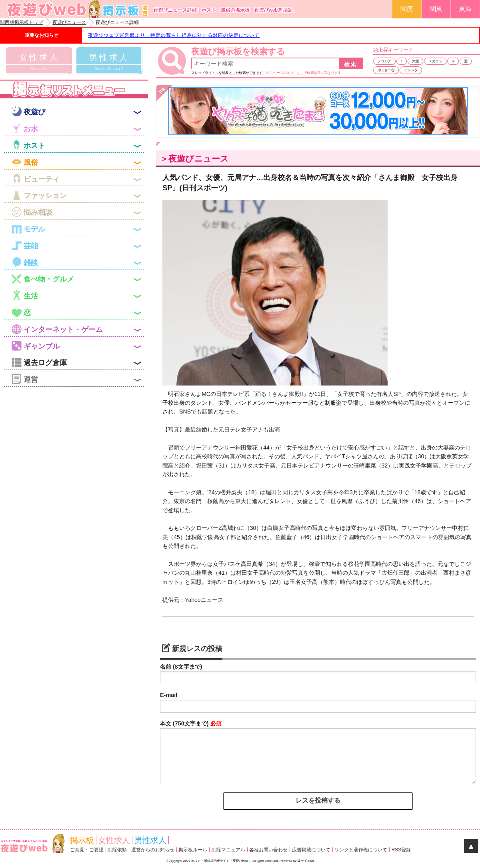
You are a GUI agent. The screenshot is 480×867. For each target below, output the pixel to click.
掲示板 (82, 840)
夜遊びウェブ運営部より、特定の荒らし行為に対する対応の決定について (174, 35)
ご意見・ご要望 (87, 850)
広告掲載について (311, 850)
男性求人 (150, 840)
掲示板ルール (192, 850)
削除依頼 (117, 850)
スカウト (435, 61)
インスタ (411, 70)
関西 (406, 9)
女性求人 (114, 840)
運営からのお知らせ (152, 850)
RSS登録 (401, 850)
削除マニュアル (228, 850)
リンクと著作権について (360, 850)
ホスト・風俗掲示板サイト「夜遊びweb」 (221, 861)
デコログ (384, 61)
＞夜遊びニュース (194, 158)
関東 (436, 9)
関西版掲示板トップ (21, 22)
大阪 (415, 61)
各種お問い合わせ (268, 850)
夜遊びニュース (69, 22)
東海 (465, 9)
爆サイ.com (305, 861)
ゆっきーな (386, 70)
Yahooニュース (204, 600)
